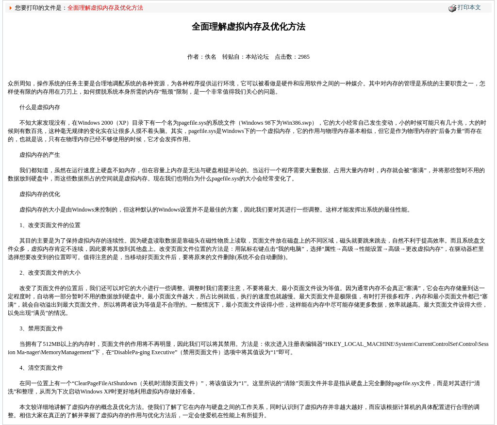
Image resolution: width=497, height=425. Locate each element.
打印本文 (469, 7)
